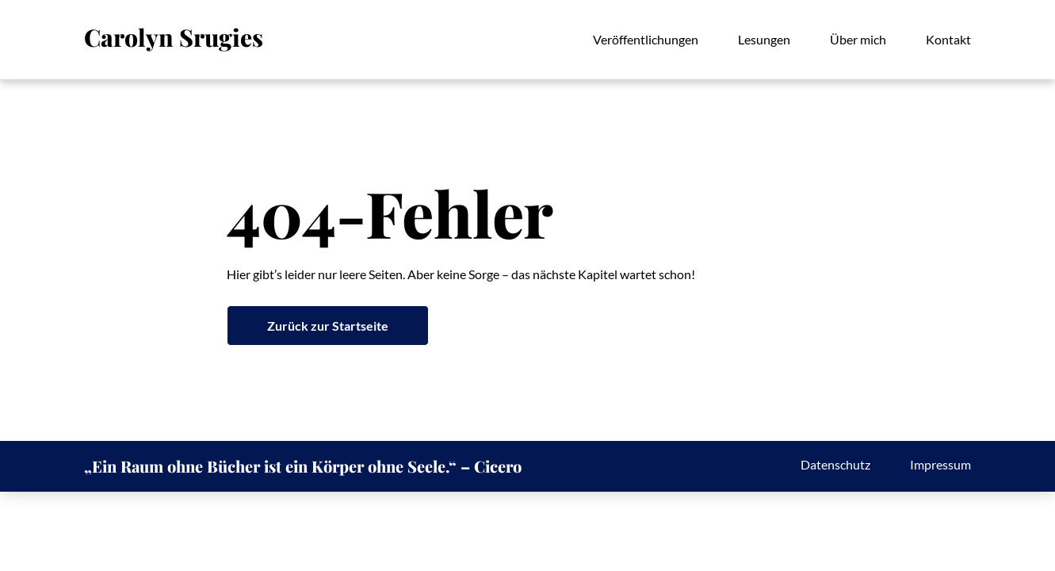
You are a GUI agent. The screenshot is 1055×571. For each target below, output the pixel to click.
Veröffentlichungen (645, 39)
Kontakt (948, 39)
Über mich (858, 39)
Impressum (940, 464)
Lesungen (764, 39)
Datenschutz (835, 464)
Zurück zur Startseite (327, 325)
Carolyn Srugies (173, 37)
